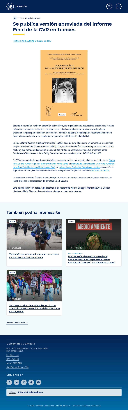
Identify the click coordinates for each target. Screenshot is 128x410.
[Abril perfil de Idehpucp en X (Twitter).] (31, 382)
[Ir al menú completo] (119, 6)
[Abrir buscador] (109, 6)
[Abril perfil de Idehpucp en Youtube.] (38, 382)
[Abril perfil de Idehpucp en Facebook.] (9, 382)
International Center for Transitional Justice (80, 167)
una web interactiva (100, 170)
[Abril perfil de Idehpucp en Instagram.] (24, 382)
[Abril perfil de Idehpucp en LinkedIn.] (16, 382)
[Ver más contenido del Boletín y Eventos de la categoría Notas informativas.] (23, 41)
